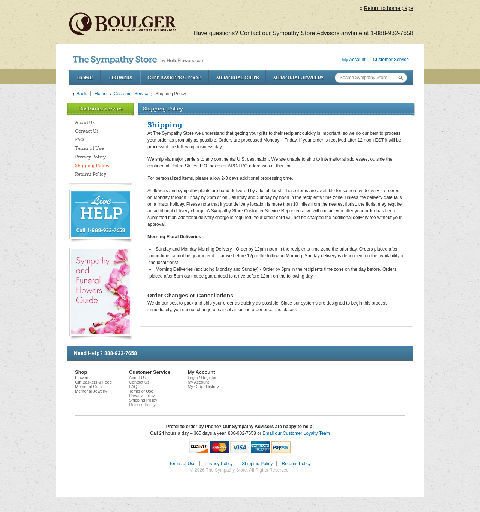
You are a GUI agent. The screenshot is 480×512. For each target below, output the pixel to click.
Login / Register (202, 377)
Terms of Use (89, 148)
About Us (85, 122)
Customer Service (391, 59)
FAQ (79, 139)
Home (85, 78)
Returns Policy (90, 174)
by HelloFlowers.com (138, 60)
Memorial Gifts (237, 78)
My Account (354, 59)
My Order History (203, 386)
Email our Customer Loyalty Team (296, 433)
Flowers (120, 78)
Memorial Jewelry (298, 78)
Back (81, 93)
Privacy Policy (90, 157)
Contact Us (87, 131)
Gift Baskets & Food (174, 78)
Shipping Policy (92, 165)
